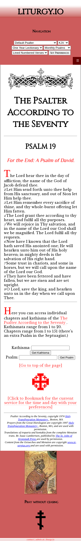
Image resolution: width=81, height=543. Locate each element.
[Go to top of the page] (40, 365)
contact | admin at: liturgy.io (40, 539)
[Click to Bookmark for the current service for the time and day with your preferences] (40, 402)
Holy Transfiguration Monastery (44, 418)
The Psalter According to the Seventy (36, 320)
